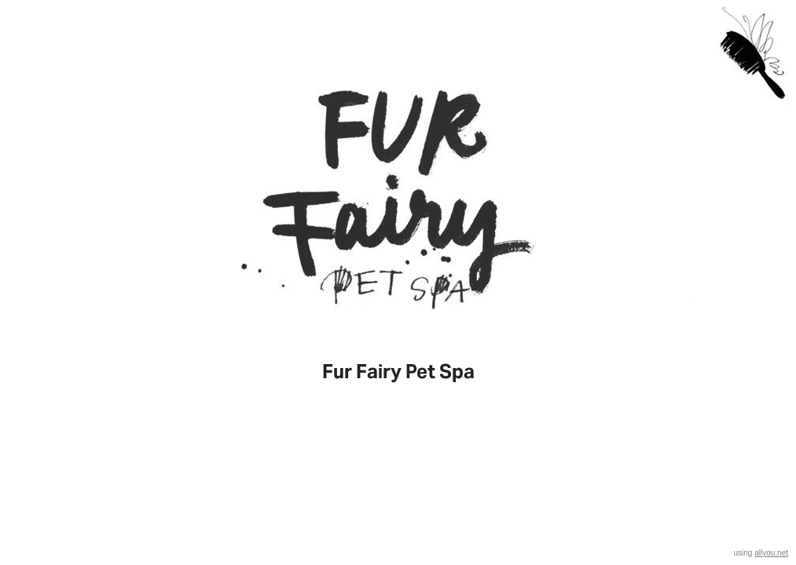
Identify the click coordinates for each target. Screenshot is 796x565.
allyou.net (771, 553)
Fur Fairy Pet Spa (398, 372)
